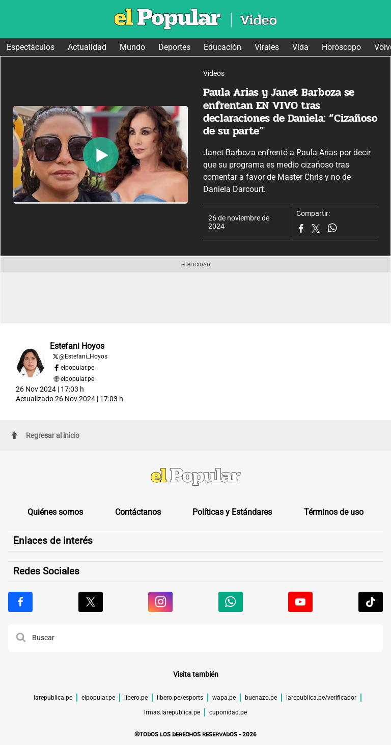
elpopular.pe (77, 367)
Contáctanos (138, 512)
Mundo (132, 47)
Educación (222, 47)
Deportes (174, 47)
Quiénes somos (55, 512)
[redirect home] (195, 478)
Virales (267, 47)
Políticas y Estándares (232, 512)
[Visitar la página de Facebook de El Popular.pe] (20, 602)
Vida (300, 47)
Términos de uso (334, 512)
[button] (21, 638)
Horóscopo (341, 47)
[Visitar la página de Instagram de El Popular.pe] (160, 602)
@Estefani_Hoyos (83, 356)
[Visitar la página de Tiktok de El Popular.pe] (370, 602)
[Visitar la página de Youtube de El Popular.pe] (300, 602)
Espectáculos (30, 47)
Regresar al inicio (45, 435)
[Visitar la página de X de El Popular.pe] (90, 602)
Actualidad (87, 47)
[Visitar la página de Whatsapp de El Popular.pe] (230, 602)
